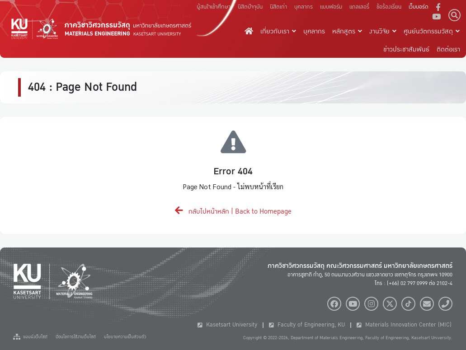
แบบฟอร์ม (331, 6)
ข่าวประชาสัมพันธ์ (406, 49)
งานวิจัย (382, 31)
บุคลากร (303, 6)
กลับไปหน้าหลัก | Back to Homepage (233, 211)
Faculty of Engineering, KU (307, 324)
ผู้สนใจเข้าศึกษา (214, 6)
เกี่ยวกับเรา (278, 31)
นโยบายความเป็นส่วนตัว (125, 337)
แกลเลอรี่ (359, 6)
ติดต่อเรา (448, 49)
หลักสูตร (347, 31)
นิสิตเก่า (278, 6)
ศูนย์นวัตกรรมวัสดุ (432, 31)
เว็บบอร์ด (418, 6)
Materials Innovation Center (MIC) (404, 324)
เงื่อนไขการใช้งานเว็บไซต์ (76, 337)
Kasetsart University (227, 324)
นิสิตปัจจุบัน (250, 6)
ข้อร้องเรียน (389, 6)
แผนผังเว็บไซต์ (30, 337)
